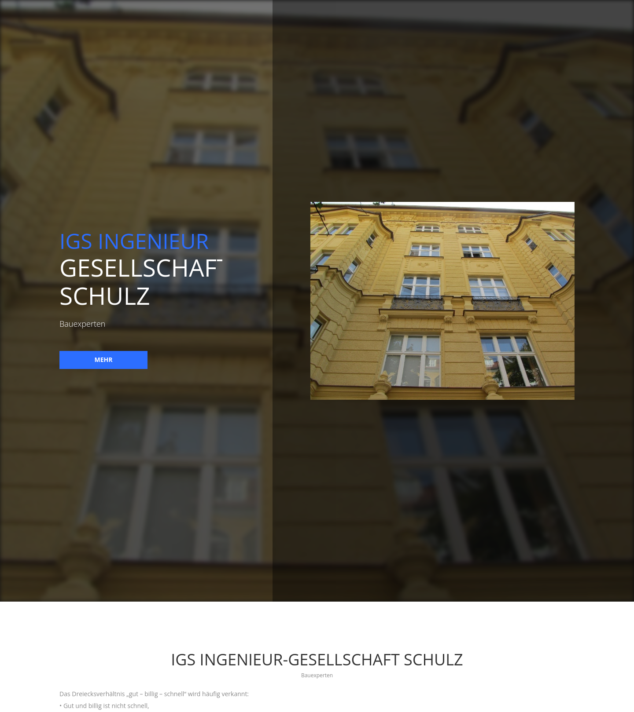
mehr (102, 359)
